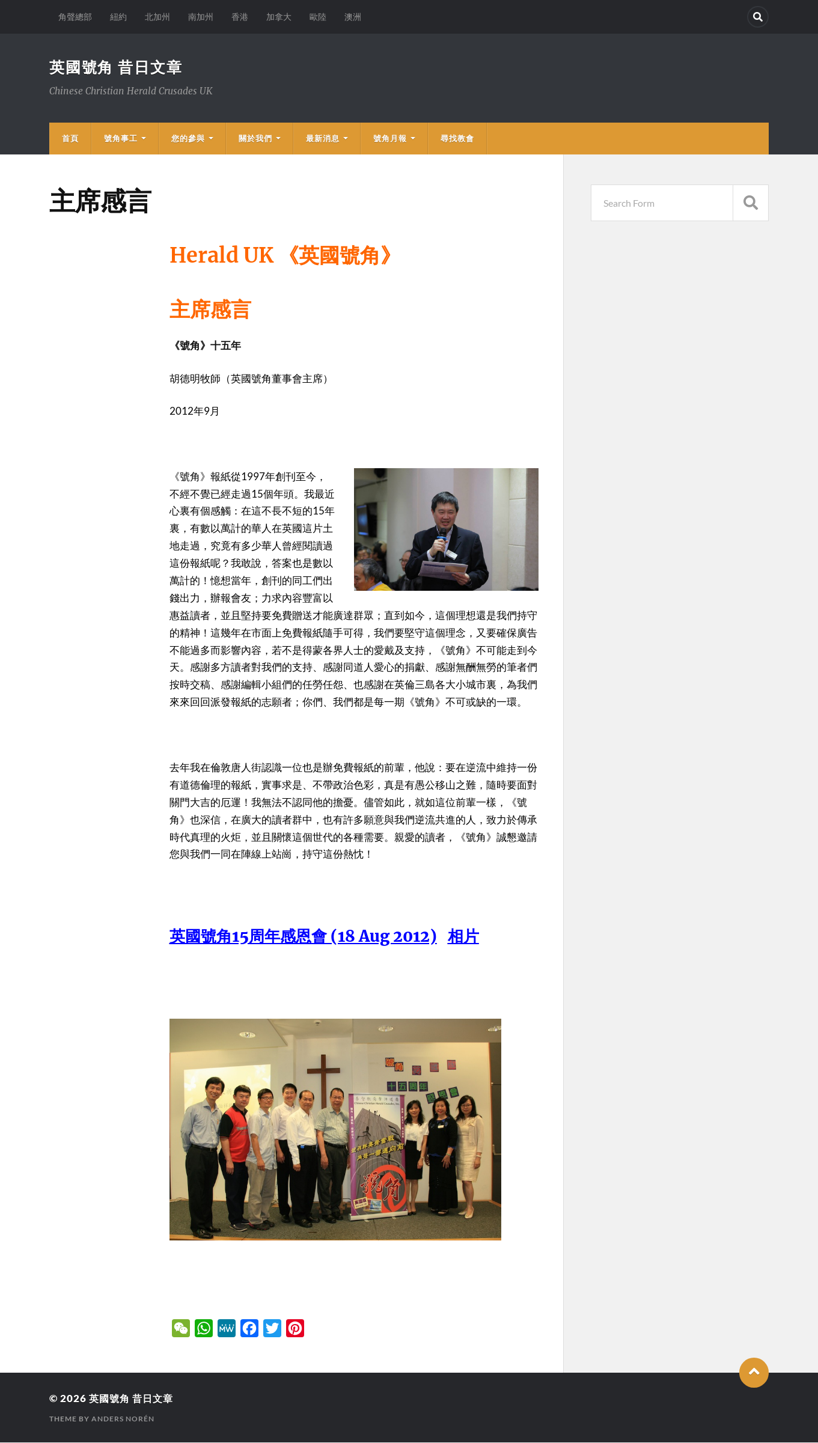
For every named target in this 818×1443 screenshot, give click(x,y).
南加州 (200, 16)
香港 (239, 16)
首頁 (70, 139)
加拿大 (278, 16)
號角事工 (121, 139)
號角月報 (390, 139)
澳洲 (352, 16)
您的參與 (188, 139)
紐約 (118, 16)
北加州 (157, 16)
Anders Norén (122, 1419)
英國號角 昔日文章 (118, 67)
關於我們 (255, 139)
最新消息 (323, 139)
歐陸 (318, 16)
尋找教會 (457, 139)
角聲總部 (75, 16)
